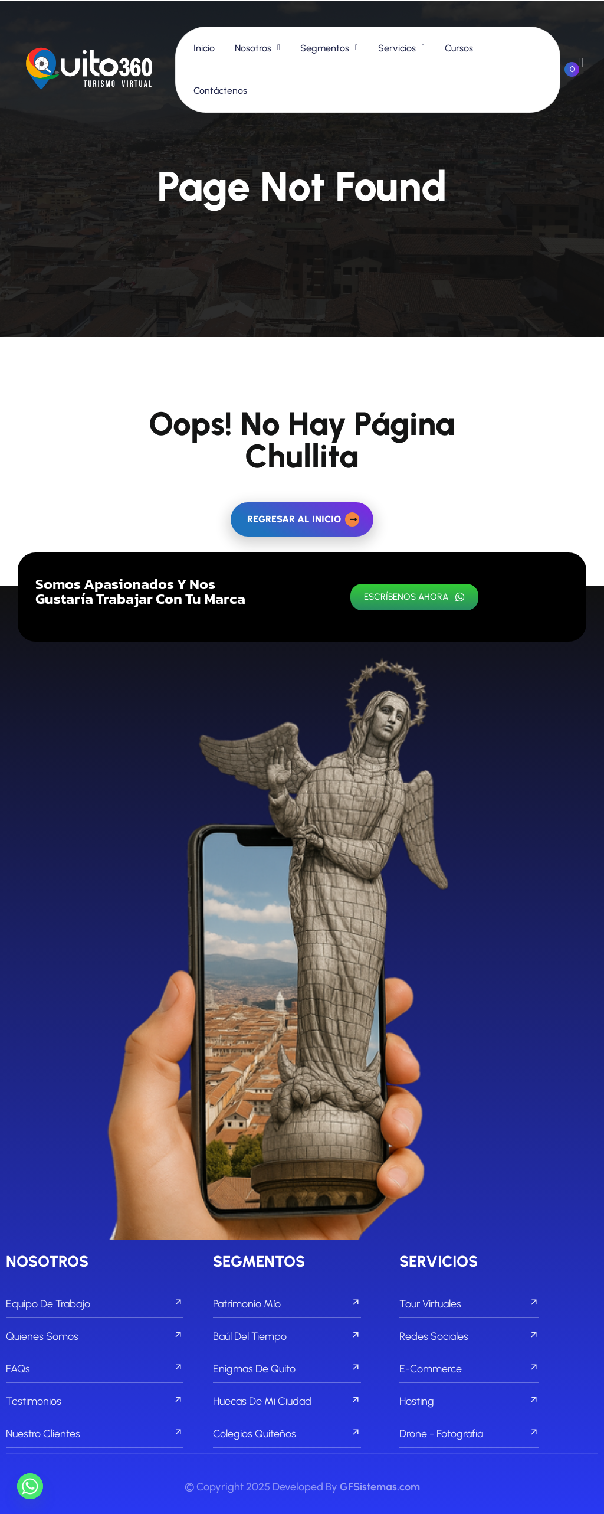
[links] (89, 69)
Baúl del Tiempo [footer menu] (287, 1336)
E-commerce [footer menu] (469, 1369)
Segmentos (324, 48)
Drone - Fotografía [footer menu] (469, 1434)
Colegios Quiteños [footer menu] (287, 1434)
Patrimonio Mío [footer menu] (287, 1304)
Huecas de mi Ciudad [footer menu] (287, 1401)
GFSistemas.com (380, 1486)
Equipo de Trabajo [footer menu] (94, 1304)
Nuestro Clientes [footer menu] (94, 1434)
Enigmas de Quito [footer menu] (287, 1369)
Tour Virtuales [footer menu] (469, 1304)
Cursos (459, 48)
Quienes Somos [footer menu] (94, 1336)
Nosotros (253, 48)
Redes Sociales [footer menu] (469, 1336)
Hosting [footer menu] (469, 1401)
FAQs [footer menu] (94, 1369)
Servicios (397, 48)
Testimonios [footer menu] (94, 1401)
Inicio (204, 48)
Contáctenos (220, 90)
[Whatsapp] (30, 1486)
